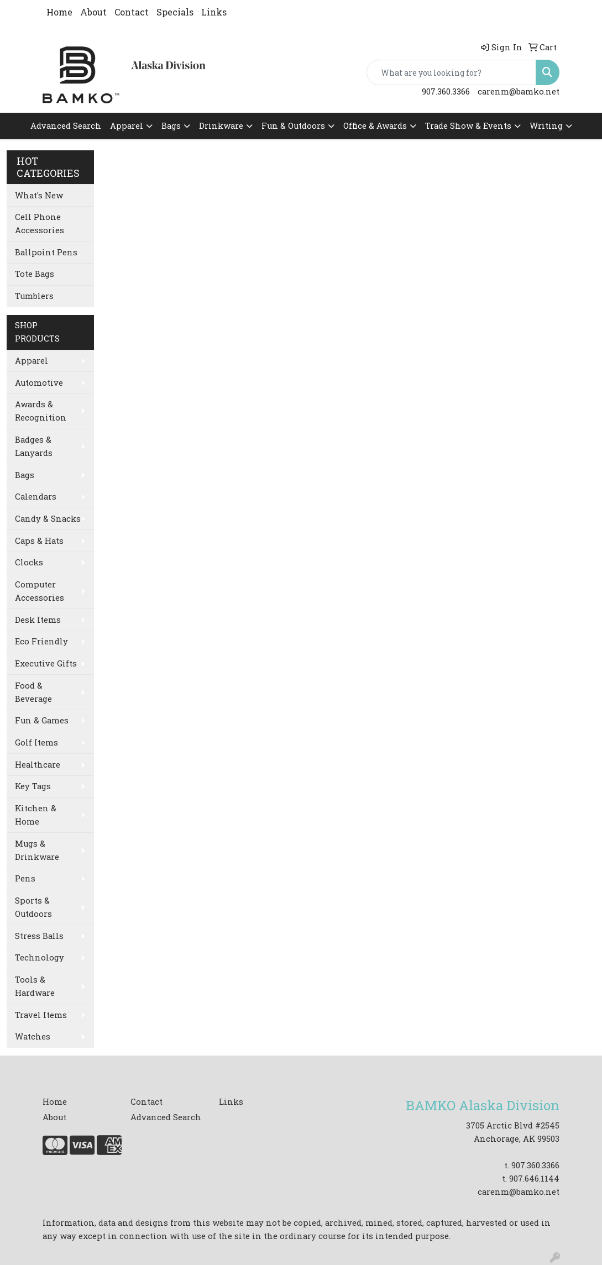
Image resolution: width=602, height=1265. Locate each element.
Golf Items (36, 742)
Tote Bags (34, 274)
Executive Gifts (46, 663)
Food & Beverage (33, 692)
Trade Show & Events (468, 125)
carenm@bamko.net (518, 91)
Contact (131, 12)
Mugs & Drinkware (37, 850)
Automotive (39, 382)
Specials (174, 12)
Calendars (35, 496)
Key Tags (33, 786)
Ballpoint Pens (46, 252)
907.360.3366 (446, 91)
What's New (39, 195)
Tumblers (34, 296)
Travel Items (41, 1015)
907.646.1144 (534, 1178)
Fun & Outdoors (293, 125)
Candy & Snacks (48, 518)
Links (214, 12)
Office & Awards (375, 125)
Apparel (126, 125)
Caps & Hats (39, 541)
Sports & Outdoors (33, 907)
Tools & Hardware (35, 986)
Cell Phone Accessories (39, 223)
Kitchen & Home (35, 815)
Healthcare (37, 764)
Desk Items (38, 620)
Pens (25, 878)
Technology (39, 957)
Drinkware (221, 125)
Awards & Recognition (40, 411)
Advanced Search (65, 125)
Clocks (29, 562)
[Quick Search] (451, 72)
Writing (546, 125)
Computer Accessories (39, 591)
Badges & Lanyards (34, 446)
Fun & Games (42, 720)
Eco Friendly (41, 641)
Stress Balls (39, 936)
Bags (171, 125)
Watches (32, 1036)
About (93, 12)
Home (59, 12)
